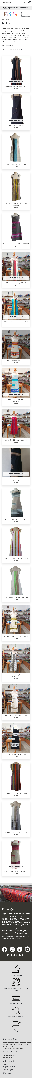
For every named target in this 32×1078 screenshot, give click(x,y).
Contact (5, 1064)
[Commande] (12, 49)
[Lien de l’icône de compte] (25, 2)
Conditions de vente (9, 1066)
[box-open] (15, 8)
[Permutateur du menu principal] (26, 14)
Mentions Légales (8, 1070)
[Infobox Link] (16, 971)
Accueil (3, 19)
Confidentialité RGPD (9, 1068)
